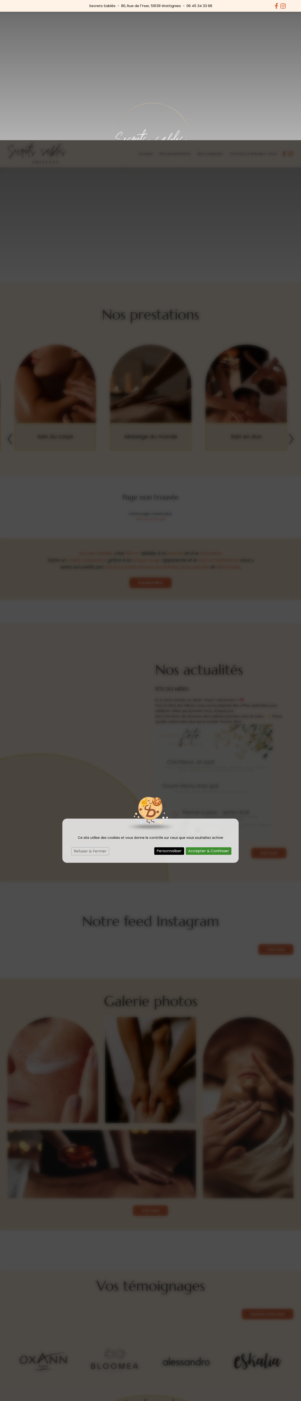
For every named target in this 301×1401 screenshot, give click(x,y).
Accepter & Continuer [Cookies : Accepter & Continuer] (208, 710)
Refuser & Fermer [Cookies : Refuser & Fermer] (90, 711)
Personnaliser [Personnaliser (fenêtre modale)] (169, 710)
